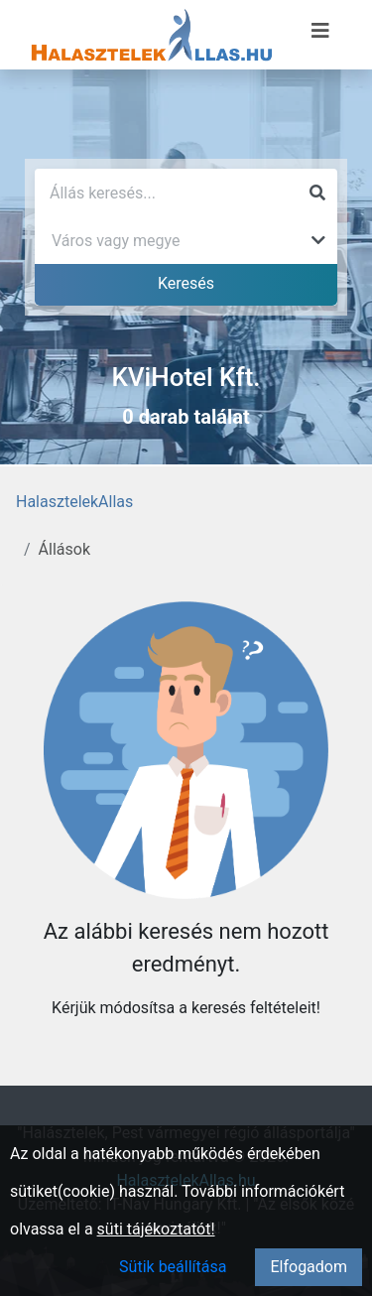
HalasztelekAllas (74, 501)
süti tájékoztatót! (156, 1229)
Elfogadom (308, 1266)
